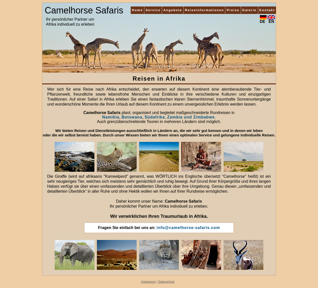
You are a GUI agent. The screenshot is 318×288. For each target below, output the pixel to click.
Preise (233, 10)
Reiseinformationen (204, 10)
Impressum (148, 282)
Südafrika (155, 117)
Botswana (131, 117)
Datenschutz (166, 282)
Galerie (249, 10)
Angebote (172, 10)
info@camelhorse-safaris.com (188, 228)
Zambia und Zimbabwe (191, 117)
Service (153, 10)
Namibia (110, 117)
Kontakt (267, 10)
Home (137, 10)
